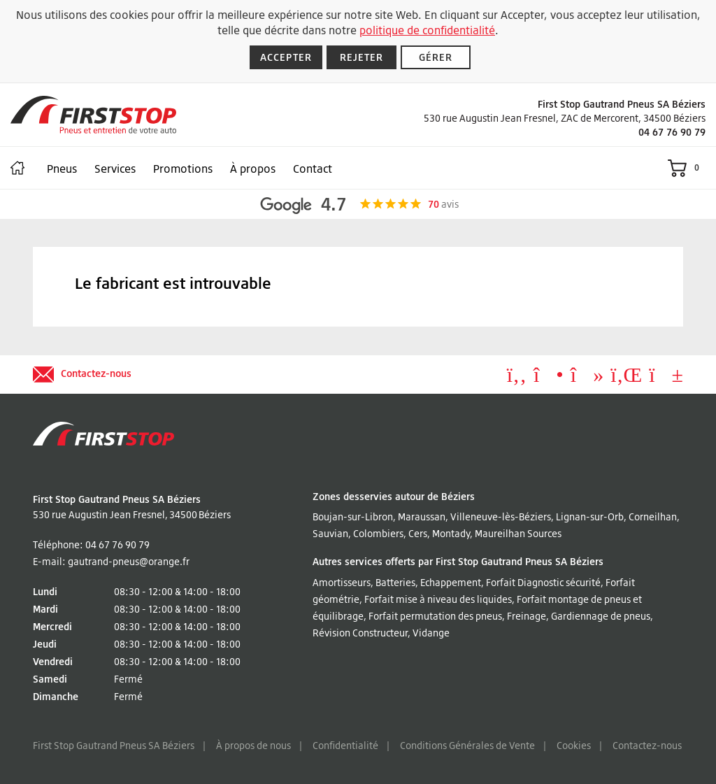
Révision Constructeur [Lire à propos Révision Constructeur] (360, 633)
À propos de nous (253, 745)
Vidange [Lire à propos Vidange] (431, 633)
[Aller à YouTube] (666, 378)
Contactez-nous (647, 745)
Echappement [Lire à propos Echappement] (450, 582)
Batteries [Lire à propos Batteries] (395, 582)
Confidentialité (345, 745)
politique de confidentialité (427, 30)
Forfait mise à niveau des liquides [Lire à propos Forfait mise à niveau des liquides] (438, 599)
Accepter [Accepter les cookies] (286, 57)
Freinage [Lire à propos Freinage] (526, 616)
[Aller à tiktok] (587, 378)
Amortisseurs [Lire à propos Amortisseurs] (342, 582)
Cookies (574, 745)
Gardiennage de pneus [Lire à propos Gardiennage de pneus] (600, 616)
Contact (312, 169)
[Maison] (17, 168)
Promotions (183, 169)
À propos (252, 169)
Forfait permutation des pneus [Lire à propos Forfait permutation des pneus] (435, 616)
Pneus (62, 169)
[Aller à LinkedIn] (626, 378)
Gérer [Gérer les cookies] (435, 57)
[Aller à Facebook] (517, 378)
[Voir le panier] (687, 168)
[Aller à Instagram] (549, 378)
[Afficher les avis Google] (358, 204)
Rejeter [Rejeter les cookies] (362, 57)
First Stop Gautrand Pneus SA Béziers (113, 745)
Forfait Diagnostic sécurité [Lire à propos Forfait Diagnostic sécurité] (543, 582)
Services (115, 169)
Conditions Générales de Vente (467, 745)
